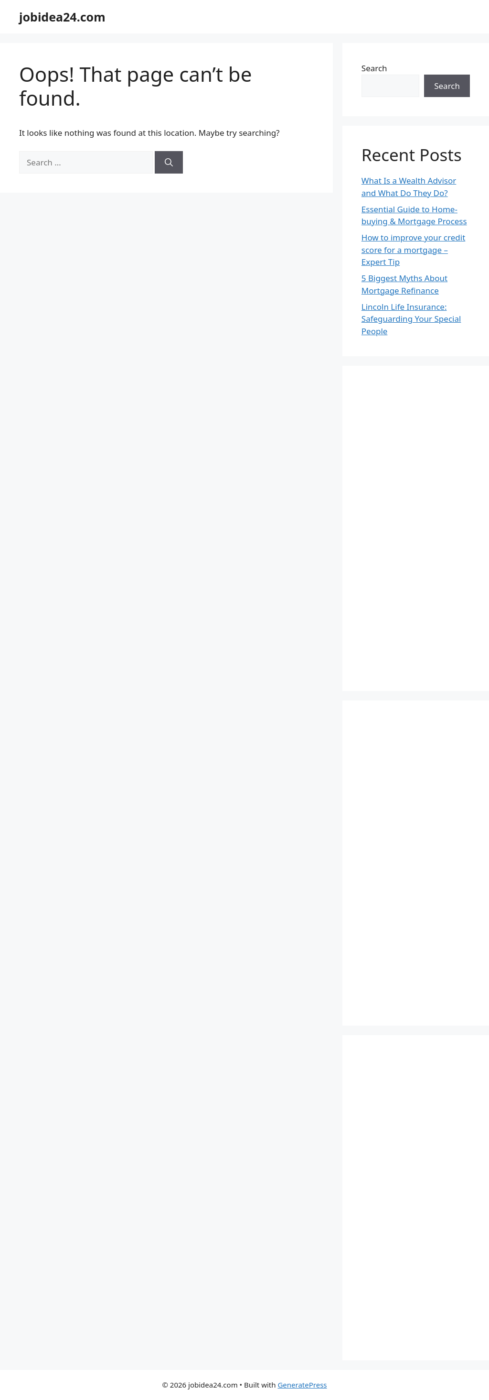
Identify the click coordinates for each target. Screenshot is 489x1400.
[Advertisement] (415, 528)
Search (374, 68)
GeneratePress (302, 1384)
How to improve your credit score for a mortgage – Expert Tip (413, 249)
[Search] (169, 162)
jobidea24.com (62, 17)
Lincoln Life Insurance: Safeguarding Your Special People (411, 319)
